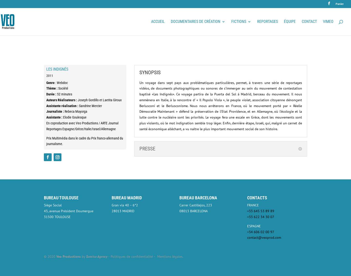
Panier (340, 4)
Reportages (267, 22)
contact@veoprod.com (264, 237)
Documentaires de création (195, 22)
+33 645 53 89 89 (260, 211)
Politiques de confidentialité (132, 256)
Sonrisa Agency (96, 256)
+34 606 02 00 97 (260, 232)
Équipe (290, 22)
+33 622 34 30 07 (260, 217)
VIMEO (328, 22)
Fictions (238, 22)
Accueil (158, 22)
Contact (309, 22)
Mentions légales (170, 256)
